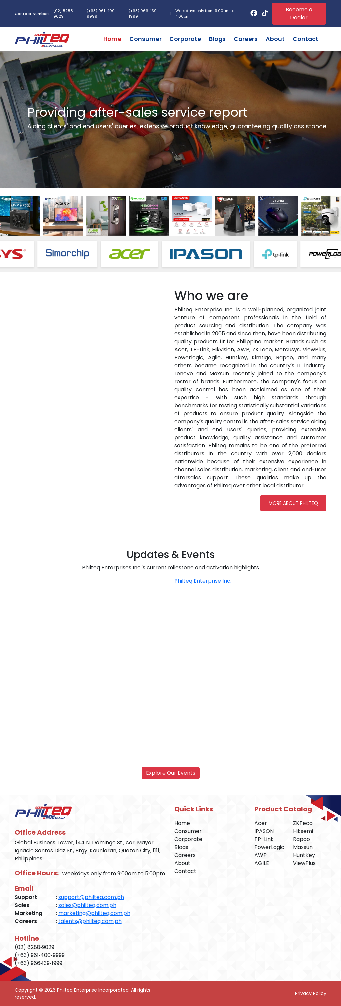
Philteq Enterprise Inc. (202, 581)
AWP (260, 855)
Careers (246, 39)
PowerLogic (269, 847)
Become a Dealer (299, 13)
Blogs (217, 39)
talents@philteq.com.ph (90, 921)
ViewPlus (304, 863)
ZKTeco (303, 823)
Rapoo (301, 839)
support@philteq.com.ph (91, 897)
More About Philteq (293, 503)
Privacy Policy (310, 993)
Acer (260, 823)
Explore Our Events (170, 773)
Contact (305, 39)
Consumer (145, 39)
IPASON (264, 831)
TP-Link (264, 839)
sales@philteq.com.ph (87, 905)
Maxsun (303, 847)
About (275, 39)
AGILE (261, 863)
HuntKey (304, 855)
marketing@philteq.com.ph (94, 913)
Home (112, 39)
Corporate (185, 39)
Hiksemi (303, 831)
